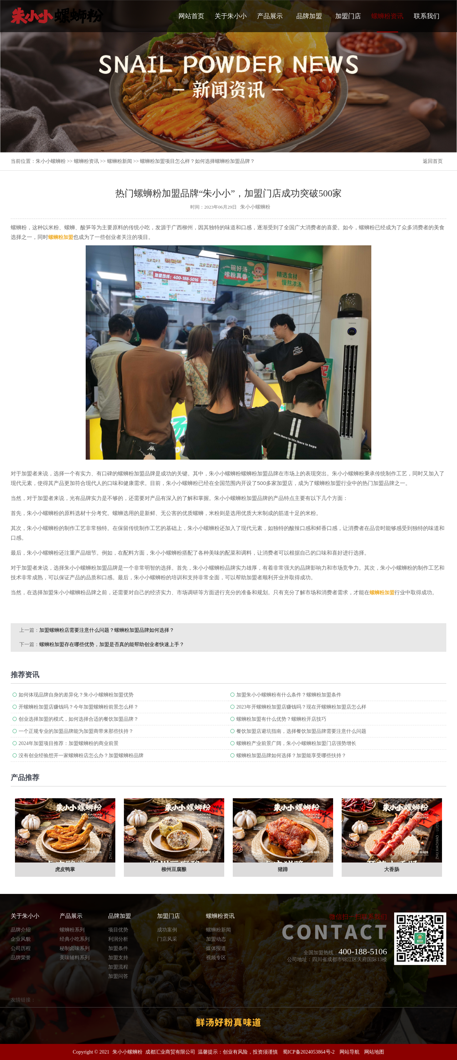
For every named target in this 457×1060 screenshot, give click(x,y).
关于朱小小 (231, 16)
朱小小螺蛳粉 (51, 161)
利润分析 (118, 939)
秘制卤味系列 (75, 948)
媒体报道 (216, 948)
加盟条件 (118, 948)
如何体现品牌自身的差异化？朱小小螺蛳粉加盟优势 (76, 695)
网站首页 (191, 16)
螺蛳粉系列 (72, 929)
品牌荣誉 (21, 957)
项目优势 (118, 929)
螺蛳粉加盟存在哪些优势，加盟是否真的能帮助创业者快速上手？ (111, 644)
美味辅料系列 (75, 957)
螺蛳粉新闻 (119, 161)
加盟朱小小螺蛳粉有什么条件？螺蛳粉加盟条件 (288, 695)
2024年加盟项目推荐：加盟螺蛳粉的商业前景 (69, 743)
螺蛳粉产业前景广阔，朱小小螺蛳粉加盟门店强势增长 (296, 743)
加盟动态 (216, 939)
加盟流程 (118, 967)
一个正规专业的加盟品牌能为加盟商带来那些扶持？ (76, 731)
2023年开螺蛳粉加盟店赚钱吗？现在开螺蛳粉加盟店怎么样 (301, 707)
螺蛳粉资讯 (387, 22)
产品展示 (270, 16)
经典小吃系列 (75, 939)
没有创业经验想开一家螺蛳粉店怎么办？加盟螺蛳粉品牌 (81, 755)
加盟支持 (118, 957)
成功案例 (167, 929)
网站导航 (350, 1052)
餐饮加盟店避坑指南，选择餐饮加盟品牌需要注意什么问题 (301, 731)
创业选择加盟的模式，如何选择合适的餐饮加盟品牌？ (79, 719)
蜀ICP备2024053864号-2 (309, 1052)
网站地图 (374, 1052)
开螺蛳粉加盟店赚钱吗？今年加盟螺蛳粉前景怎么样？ (79, 707)
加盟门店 (348, 16)
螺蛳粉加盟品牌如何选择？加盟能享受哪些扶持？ (291, 755)
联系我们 (427, 16)
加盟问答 (118, 976)
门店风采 (167, 939)
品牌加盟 (309, 16)
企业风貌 (21, 939)
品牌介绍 (21, 929)
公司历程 (21, 948)
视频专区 (216, 957)
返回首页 (433, 161)
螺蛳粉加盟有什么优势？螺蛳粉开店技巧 (281, 719)
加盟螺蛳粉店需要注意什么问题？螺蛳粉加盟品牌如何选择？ (106, 630)
